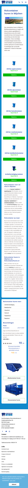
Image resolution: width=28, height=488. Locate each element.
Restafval (6, 318)
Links (2, 461)
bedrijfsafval (7, 191)
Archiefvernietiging (9, 304)
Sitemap (3, 459)
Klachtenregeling (5, 471)
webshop (11, 267)
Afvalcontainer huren (14, 378)
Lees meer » (6, 339)
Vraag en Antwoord (6, 454)
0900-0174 (14, 442)
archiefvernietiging (9, 202)
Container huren (5, 449)
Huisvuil (6, 313)
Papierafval (7, 315)
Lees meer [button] (12, 480)
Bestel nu (14, 75)
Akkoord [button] (14, 484)
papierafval (13, 200)
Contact (3, 456)
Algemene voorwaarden (6, 466)
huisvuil (12, 189)
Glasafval (7, 310)
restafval (17, 189)
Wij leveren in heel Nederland (7, 451)
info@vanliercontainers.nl (8, 424)
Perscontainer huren (14, 400)
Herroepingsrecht (5, 469)
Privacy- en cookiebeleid (6, 464)
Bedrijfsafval (7, 307)
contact (9, 253)
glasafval (6, 200)
